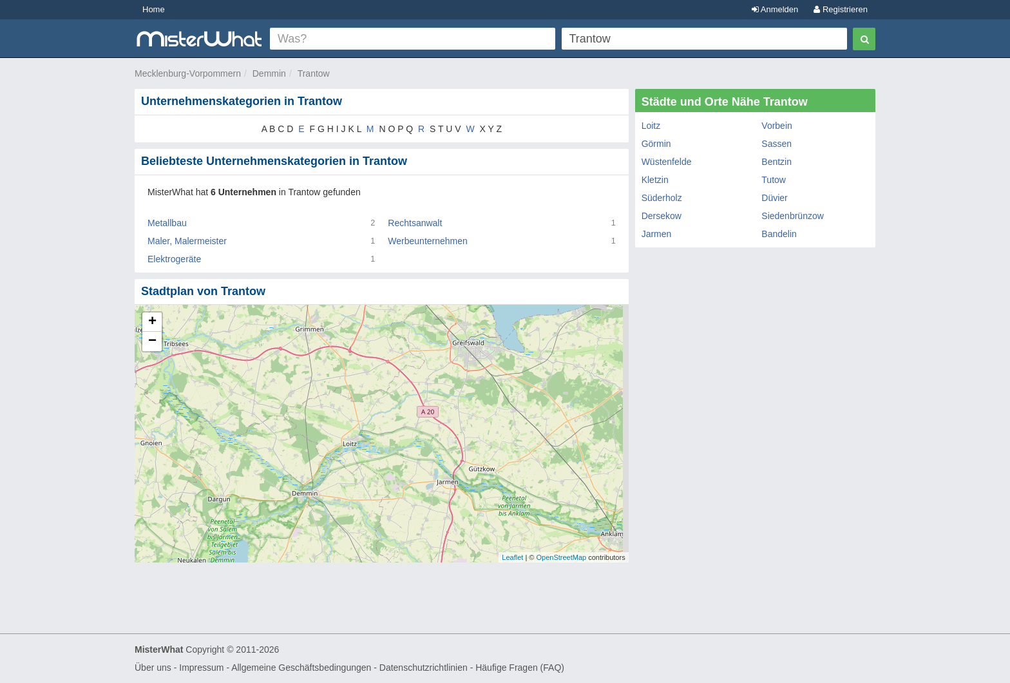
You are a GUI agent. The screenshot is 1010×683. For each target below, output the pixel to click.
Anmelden (775, 9)
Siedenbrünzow (792, 216)
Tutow (773, 180)
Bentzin (776, 162)
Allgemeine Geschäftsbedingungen (301, 667)
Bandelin (779, 234)
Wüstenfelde (667, 162)
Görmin (656, 144)
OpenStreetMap (561, 557)
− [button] (152, 341)
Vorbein (776, 125)
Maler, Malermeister (187, 241)
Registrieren (841, 9)
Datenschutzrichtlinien (423, 667)
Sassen (776, 144)
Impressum (201, 667)
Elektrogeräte (174, 259)
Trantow (314, 73)
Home (153, 9)
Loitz (651, 125)
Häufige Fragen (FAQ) (519, 667)
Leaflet (512, 557)
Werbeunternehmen (427, 241)
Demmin (269, 73)
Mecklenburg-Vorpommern (188, 73)
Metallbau (167, 223)
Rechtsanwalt (415, 223)
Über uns (153, 667)
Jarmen (657, 234)
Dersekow (661, 216)
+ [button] (152, 322)
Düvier (774, 198)
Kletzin (655, 180)
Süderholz (662, 198)
